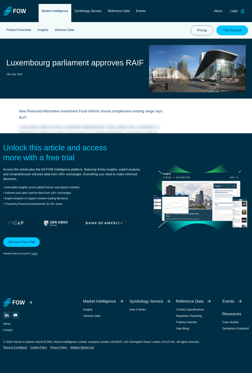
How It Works (138, 309)
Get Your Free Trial (21, 242)
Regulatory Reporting (189, 315)
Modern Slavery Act (82, 347)
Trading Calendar (186, 322)
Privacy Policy (58, 347)
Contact (8, 330)
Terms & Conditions (15, 347)
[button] (72, 246)
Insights (88, 309)
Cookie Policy (38, 347)
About (6, 323)
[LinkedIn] (6, 315)
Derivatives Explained (235, 328)
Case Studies (230, 322)
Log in (34, 253)
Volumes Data (91, 315)
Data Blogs (182, 328)
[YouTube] (15, 315)
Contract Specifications (190, 309)
